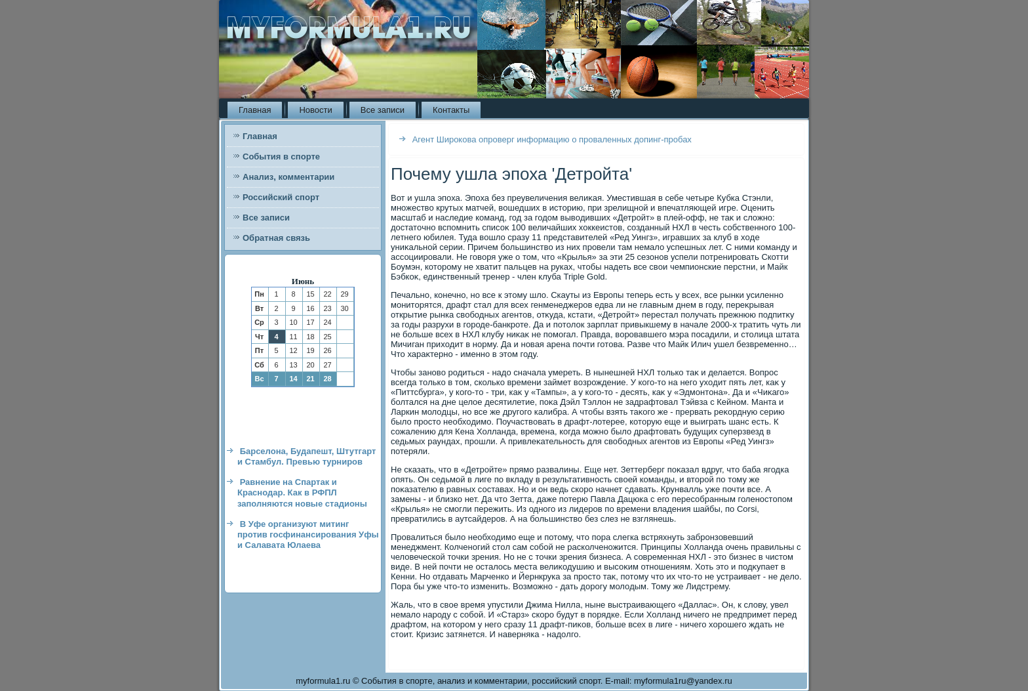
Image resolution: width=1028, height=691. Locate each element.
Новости (315, 110)
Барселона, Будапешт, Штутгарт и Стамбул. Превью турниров (306, 456)
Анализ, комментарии (288, 177)
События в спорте (281, 156)
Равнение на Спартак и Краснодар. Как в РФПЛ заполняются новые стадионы (302, 493)
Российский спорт (281, 197)
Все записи (383, 110)
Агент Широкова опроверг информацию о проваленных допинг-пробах (552, 139)
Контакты (451, 110)
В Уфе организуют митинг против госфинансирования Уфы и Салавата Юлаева (308, 535)
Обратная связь (276, 238)
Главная (255, 110)
